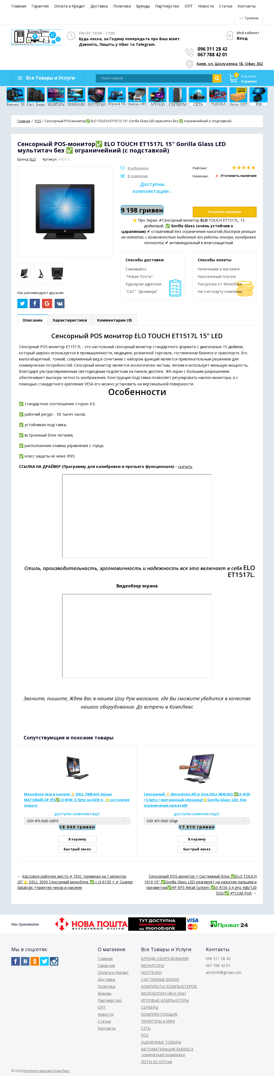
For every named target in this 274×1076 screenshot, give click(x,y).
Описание (32, 320)
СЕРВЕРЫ (149, 1007)
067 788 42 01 (212, 54)
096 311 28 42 (212, 49)
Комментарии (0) (114, 320)
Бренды (143, 6)
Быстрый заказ (77, 849)
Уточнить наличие (224, 212)
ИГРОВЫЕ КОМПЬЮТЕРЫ (165, 1000)
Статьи (225, 6)
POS (145, 1035)
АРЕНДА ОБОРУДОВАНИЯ (164, 958)
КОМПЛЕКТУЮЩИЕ (159, 1014)
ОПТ (189, 6)
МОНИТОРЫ (152, 965)
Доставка (99, 6)
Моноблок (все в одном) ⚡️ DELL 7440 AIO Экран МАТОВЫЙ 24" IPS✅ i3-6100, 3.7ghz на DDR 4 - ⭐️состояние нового (77, 800)
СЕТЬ (146, 1028)
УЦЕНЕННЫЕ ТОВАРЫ (161, 1042)
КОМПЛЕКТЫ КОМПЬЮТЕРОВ (169, 986)
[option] (24, 273)
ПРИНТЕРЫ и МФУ (158, 1021)
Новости (206, 6)
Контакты (247, 6)
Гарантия (40, 6)
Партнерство (167, 6)
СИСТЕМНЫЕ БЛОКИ (160, 979)
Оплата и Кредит (69, 6)
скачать (185, 466)
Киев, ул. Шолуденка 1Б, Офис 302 (230, 63)
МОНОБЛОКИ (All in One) (163, 993)
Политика (122, 6)
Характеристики (70, 320)
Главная (18, 6)
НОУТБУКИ (151, 972)
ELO (33, 159)
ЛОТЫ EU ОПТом (156, 1061)
